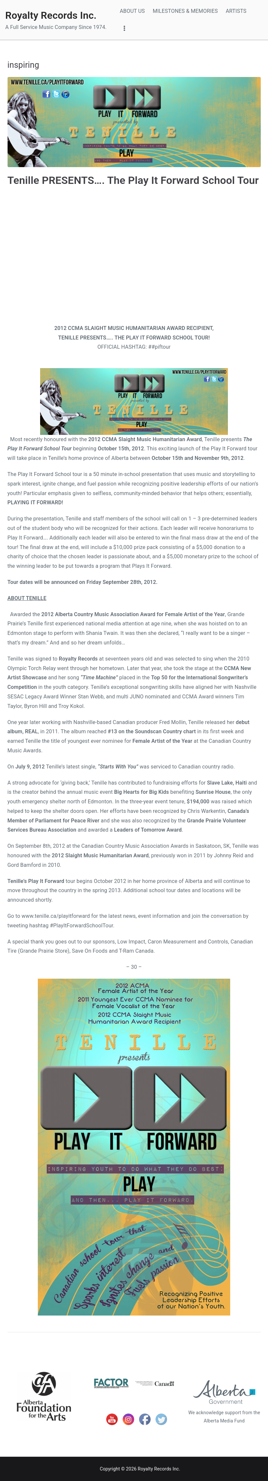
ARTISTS (236, 11)
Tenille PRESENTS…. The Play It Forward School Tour (133, 180)
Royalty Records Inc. (51, 15)
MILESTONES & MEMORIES (185, 11)
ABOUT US (132, 11)
